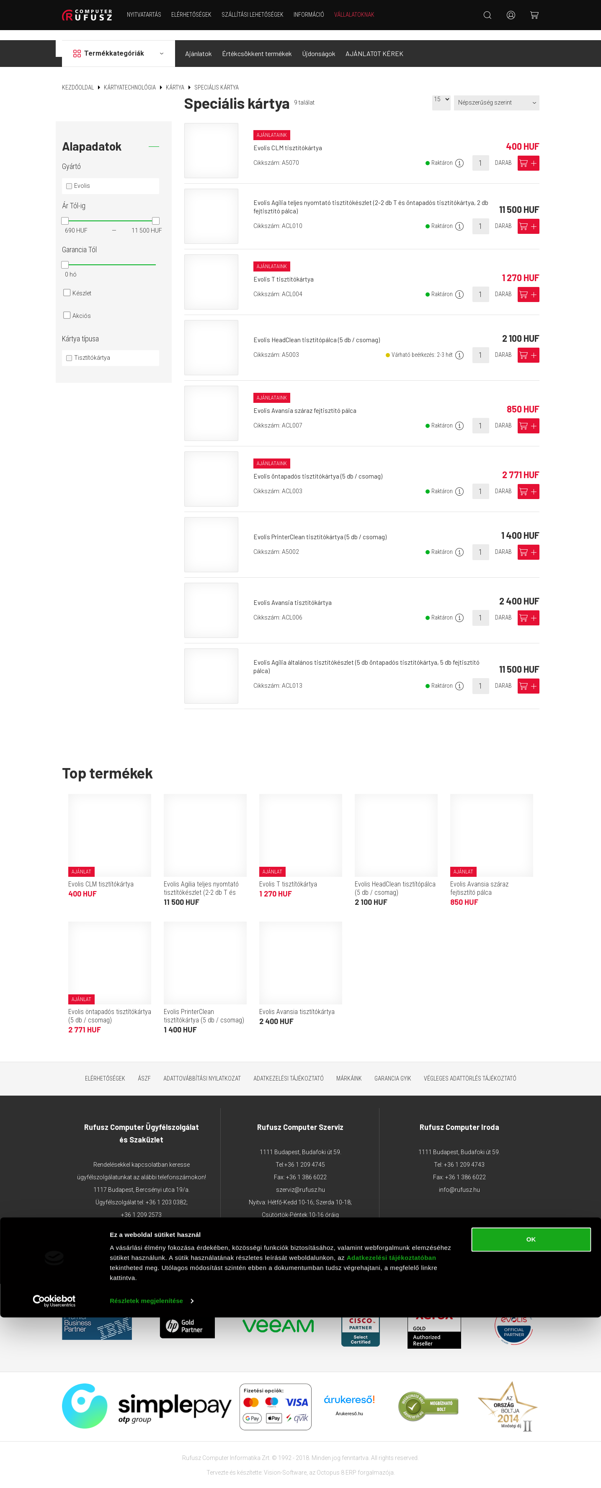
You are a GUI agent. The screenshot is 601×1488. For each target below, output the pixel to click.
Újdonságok (318, 43)
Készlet (81, 282)
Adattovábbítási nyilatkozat (202, 1068)
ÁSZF (144, 1068)
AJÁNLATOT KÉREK (374, 43)
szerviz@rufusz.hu (300, 1179)
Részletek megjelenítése (146, 1471)
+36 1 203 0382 (166, 1192)
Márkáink (349, 1068)
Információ (314, 14)
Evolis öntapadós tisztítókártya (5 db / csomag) (321, 466)
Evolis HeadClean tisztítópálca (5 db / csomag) (319, 329)
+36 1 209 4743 (464, 1154)
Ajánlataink (273, 125)
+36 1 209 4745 (304, 1154)
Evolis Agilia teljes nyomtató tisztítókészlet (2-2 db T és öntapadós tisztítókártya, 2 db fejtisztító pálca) (204, 886)
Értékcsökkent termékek (257, 43)
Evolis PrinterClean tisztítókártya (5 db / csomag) (323, 526)
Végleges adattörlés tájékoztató (470, 1068)
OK (531, 1410)
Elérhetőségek (197, 14)
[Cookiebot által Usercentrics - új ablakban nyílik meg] (54, 1471)
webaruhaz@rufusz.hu (141, 1230)
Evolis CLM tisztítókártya (290, 138)
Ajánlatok (198, 43)
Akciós (81, 305)
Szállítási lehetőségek (258, 14)
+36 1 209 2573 (141, 1204)
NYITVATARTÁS (149, 14)
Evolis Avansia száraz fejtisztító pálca (308, 401)
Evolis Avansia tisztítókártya (295, 592)
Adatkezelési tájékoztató (288, 1068)
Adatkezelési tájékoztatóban (391, 1428)
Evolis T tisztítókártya (286, 269)
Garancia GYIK (392, 1068)
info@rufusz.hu (459, 1179)
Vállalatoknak (360, 14)
